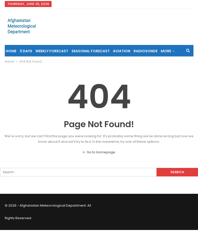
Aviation (121, 51)
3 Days (26, 51)
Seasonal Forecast (90, 51)
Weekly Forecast (51, 51)
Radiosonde (145, 51)
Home (11, 51)
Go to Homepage (99, 152)
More (166, 51)
